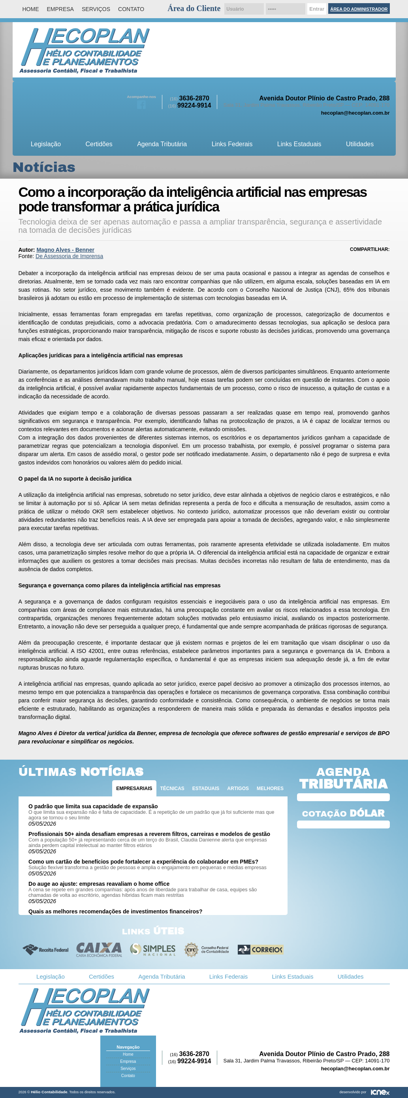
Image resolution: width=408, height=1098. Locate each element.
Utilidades (360, 144)
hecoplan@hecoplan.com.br (355, 113)
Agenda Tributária (162, 144)
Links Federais (232, 144)
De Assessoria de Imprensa (69, 256)
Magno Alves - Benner (65, 250)
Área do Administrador (358, 9)
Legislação (46, 144)
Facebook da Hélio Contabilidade (141, 104)
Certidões (98, 144)
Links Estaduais (299, 144)
